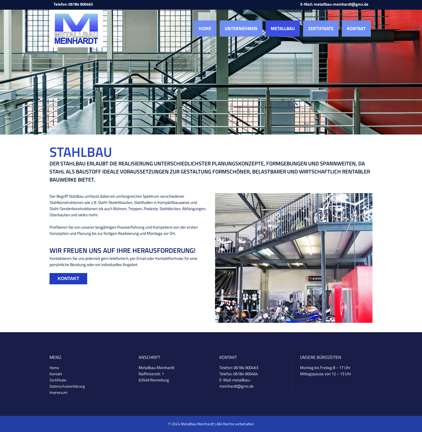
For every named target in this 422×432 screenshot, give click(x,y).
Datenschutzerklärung (67, 386)
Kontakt (68, 278)
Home (54, 367)
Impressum (59, 392)
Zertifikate (58, 380)
